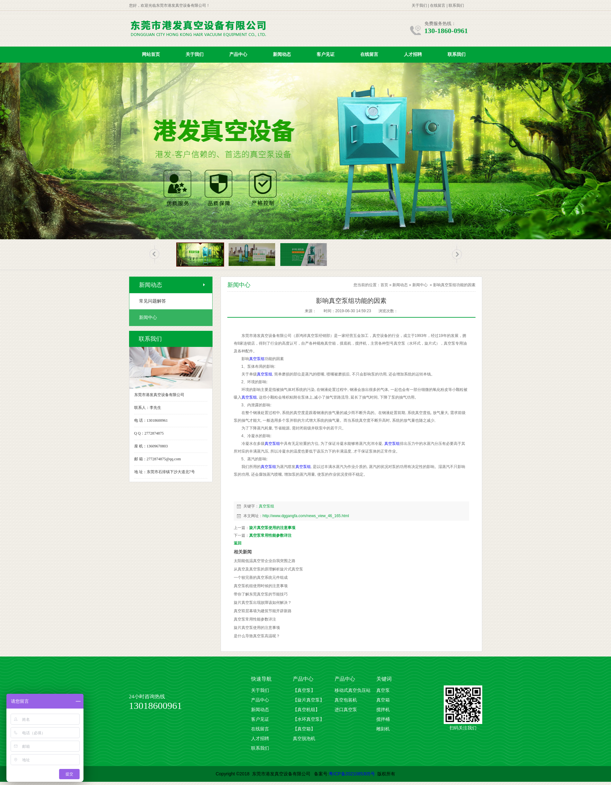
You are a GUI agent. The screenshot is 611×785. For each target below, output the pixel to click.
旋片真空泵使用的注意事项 (272, 527)
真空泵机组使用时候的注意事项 (261, 586)
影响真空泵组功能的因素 (454, 285)
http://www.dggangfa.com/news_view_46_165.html (306, 516)
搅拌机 (383, 709)
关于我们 (419, 5)
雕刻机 (383, 729)
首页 (384, 285)
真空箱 (383, 700)
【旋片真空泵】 (308, 700)
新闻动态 (282, 54)
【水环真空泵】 (308, 719)
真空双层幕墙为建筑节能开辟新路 (263, 611)
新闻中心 (420, 285)
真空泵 (383, 690)
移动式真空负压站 (353, 690)
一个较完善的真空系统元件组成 (261, 577)
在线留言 (437, 5)
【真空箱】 (304, 729)
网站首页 (151, 54)
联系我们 (456, 5)
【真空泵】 (304, 690)
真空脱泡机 (304, 738)
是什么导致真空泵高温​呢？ (257, 636)
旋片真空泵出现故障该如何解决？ (263, 602)
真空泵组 (257, 359)
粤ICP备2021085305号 (352, 773)
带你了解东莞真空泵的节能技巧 (261, 594)
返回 (237, 543)
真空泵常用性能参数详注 (270, 535)
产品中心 (238, 54)
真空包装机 (346, 700)
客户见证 (326, 54)
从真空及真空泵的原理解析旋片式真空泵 (268, 569)
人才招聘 (413, 54)
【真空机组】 (306, 709)
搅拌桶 (383, 719)
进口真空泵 (346, 709)
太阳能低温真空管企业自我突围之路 (264, 561)
